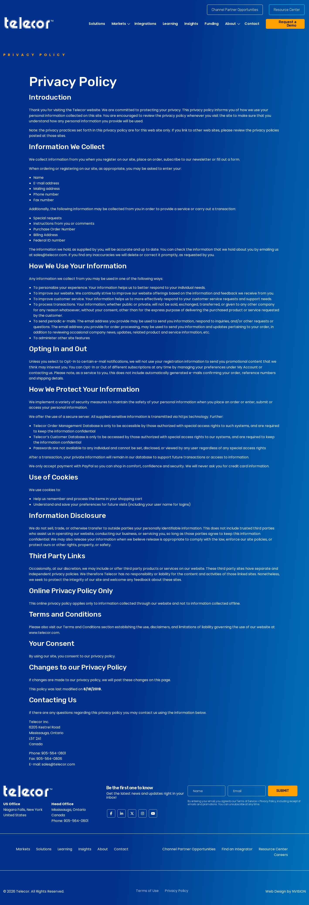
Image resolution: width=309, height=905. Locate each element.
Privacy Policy (176, 890)
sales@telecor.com (58, 764)
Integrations (145, 23)
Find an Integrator (237, 849)
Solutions (97, 23)
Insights (191, 23)
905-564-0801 (53, 753)
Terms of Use (147, 890)
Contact (251, 23)
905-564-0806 (49, 758)
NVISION (299, 891)
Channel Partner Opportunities (235, 10)
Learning (170, 23)
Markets (119, 23)
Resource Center (287, 10)
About (230, 23)
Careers (281, 854)
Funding (212, 23)
